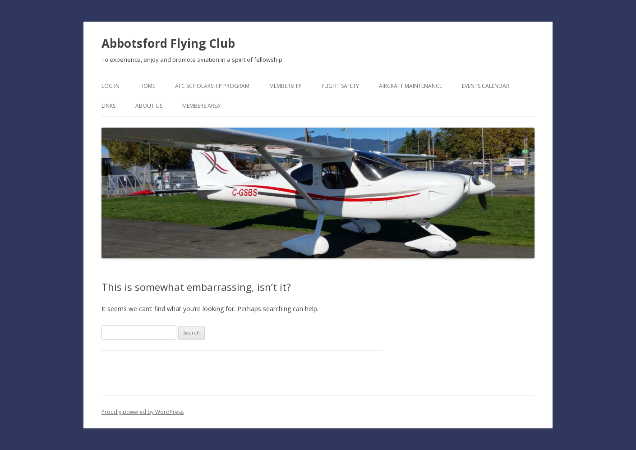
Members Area (201, 106)
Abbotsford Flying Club (168, 43)
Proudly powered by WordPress (142, 412)
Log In (110, 86)
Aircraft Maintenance (410, 86)
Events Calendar (485, 86)
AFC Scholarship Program (212, 86)
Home (147, 86)
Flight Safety (340, 86)
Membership (285, 86)
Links (108, 106)
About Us (148, 106)
